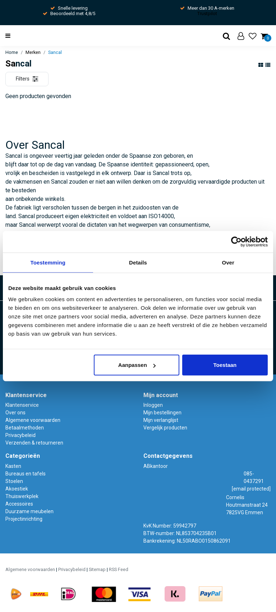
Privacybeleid (20, 435)
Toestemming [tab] (48, 262)
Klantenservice (22, 405)
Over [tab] (228, 262)
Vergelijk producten (165, 428)
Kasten (13, 466)
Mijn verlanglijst (160, 420)
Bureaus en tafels (25, 474)
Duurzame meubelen (29, 511)
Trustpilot (207, 13)
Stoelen (14, 481)
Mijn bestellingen (162, 412)
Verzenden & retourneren (34, 443)
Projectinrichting (23, 519)
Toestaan (225, 365)
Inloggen (153, 405)
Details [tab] (138, 262)
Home (11, 52)
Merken (33, 52)
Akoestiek (16, 489)
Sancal (55, 52)
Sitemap (97, 569)
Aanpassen (137, 365)
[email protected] (251, 489)
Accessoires (19, 504)
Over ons (15, 412)
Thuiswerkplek (21, 496)
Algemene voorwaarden (32, 420)
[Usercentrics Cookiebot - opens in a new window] (236, 241)
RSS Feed (118, 569)
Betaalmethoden (24, 428)
